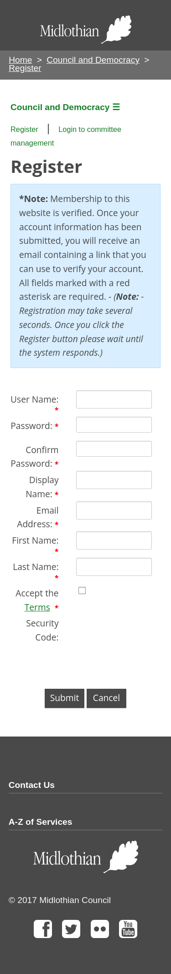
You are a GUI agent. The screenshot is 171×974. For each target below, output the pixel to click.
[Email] (114, 510)
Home (20, 60)
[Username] (114, 399)
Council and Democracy (93, 60)
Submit (64, 697)
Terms (37, 607)
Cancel (106, 697)
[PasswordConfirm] (114, 449)
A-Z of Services (41, 822)
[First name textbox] (114, 540)
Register (24, 129)
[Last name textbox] (114, 567)
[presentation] (79, 662)
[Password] (114, 425)
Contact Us (32, 785)
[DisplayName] (114, 480)
